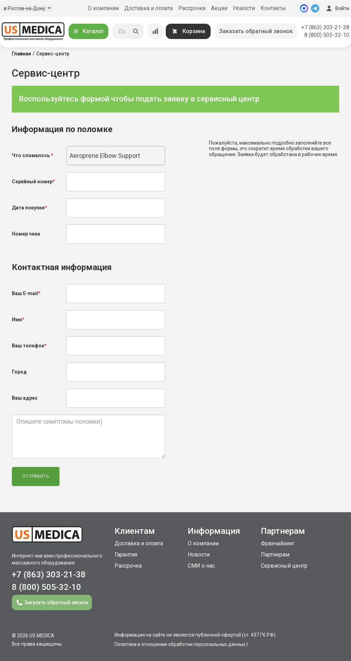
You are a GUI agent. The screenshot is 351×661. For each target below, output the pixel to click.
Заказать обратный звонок (256, 31)
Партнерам (275, 554)
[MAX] (304, 8)
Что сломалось (32, 155)
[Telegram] (315, 8)
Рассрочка (191, 8)
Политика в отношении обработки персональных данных (180, 644)
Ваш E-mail (26, 293)
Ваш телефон (29, 345)
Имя (18, 319)
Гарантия (126, 554)
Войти (337, 8)
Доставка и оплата (148, 8)
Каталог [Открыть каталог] (88, 31)
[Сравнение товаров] (155, 31)
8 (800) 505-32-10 (326, 35)
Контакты (273, 8)
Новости (244, 8)
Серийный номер (33, 181)
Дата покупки (29, 207)
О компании (103, 8)
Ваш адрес (25, 398)
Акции (219, 8)
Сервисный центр (284, 565)
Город (19, 372)
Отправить (35, 476)
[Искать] (135, 31)
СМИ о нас (201, 565)
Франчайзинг (278, 543)
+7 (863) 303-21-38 (325, 27)
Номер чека (26, 234)
